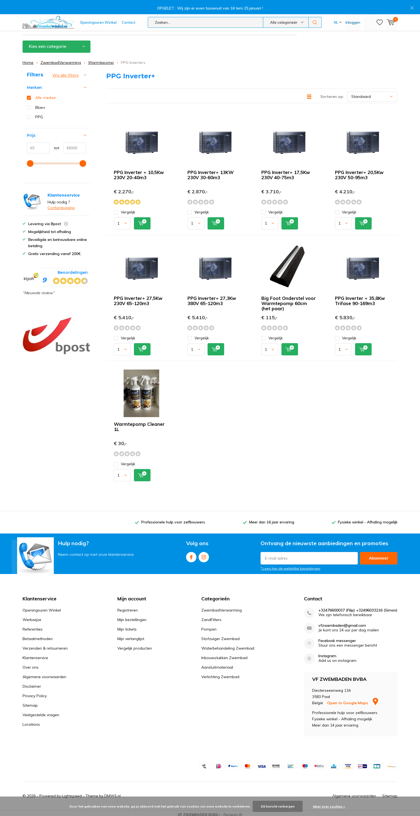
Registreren (127, 606)
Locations (31, 721)
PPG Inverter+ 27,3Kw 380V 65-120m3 (211, 297)
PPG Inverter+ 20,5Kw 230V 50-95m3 (359, 171)
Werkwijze (32, 616)
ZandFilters (211, 616)
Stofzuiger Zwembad (220, 635)
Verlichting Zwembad (220, 673)
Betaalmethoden (38, 635)
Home (28, 59)
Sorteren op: (332, 93)
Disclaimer (32, 683)
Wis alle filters (65, 71)
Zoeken (315, 8)
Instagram (204, 552)
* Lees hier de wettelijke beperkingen (290, 565)
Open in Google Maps (352, 699)
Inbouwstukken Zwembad (224, 654)
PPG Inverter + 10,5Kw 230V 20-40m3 (139, 171)
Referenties (33, 625)
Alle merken (45, 94)
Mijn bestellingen (131, 616)
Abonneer (378, 554)
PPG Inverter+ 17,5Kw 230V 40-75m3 (285, 171)
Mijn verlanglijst (130, 635)
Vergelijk (124, 208)
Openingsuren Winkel (98, 8)
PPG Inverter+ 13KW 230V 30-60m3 (210, 171)
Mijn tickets (127, 625)
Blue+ (40, 103)
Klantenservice (384, 23)
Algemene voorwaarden (44, 673)
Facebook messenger (337, 637)
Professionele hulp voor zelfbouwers (61, 23)
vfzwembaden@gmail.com (342, 622)
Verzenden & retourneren (45, 645)
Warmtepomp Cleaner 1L (139, 423)
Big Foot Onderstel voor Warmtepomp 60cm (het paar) (288, 300)
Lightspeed (72, 792)
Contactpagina (61, 204)
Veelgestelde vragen (41, 711)
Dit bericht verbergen (277, 806)
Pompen (209, 625)
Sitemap (30, 702)
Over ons (31, 664)
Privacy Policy (35, 692)
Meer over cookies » (329, 806)
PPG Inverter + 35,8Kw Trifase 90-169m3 (360, 297)
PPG (39, 113)
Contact (128, 8)
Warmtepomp (101, 59)
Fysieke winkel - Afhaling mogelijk (267, 23)
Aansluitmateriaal (217, 664)
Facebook (191, 552)
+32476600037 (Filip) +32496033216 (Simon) (357, 607)
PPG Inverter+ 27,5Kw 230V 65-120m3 (138, 297)
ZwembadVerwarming (60, 59)
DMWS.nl (112, 792)
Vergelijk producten (134, 645)
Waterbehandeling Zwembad (227, 645)
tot (54, 144)
